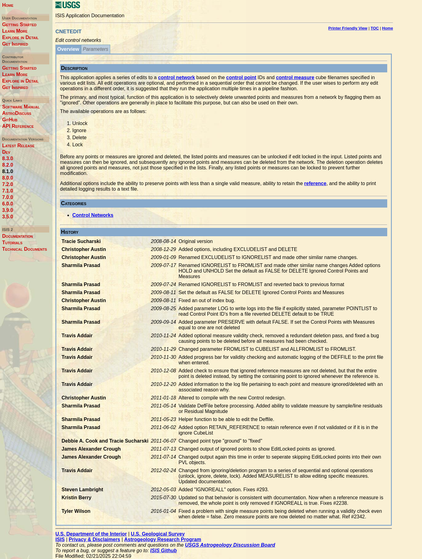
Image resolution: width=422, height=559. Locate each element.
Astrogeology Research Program (162, 539)
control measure (295, 77)
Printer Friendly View (348, 28)
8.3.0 (7, 158)
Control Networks (92, 215)
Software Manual (21, 106)
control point (241, 77)
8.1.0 (7, 171)
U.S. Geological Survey (158, 534)
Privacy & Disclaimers (94, 539)
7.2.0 (7, 184)
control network (176, 77)
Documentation (17, 236)
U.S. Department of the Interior (91, 534)
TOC (375, 28)
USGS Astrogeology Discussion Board (230, 545)
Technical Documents (24, 249)
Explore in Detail (20, 37)
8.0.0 (7, 177)
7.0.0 (7, 197)
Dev (6, 152)
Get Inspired (15, 44)
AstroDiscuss (16, 113)
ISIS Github (163, 550)
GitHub (10, 119)
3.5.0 (7, 216)
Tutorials (12, 242)
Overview (68, 49)
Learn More (15, 31)
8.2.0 (7, 165)
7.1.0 (7, 190)
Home (8, 5)
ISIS (60, 539)
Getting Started (19, 24)
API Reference (18, 126)
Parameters (95, 49)
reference (315, 183)
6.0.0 (7, 203)
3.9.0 (7, 210)
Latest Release (18, 145)
